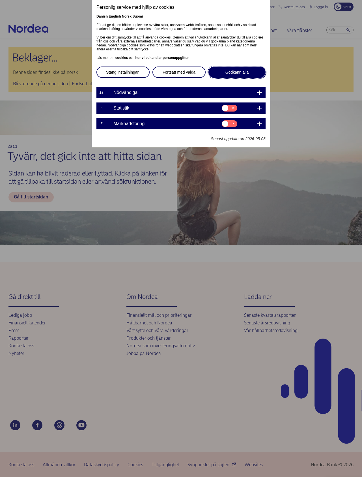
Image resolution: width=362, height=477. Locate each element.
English (115, 16)
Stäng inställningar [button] (122, 72)
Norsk (127, 16)
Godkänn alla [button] (237, 72)
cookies (122, 58)
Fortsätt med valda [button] (179, 72)
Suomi (137, 16)
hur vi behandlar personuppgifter (162, 58)
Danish (102, 16)
